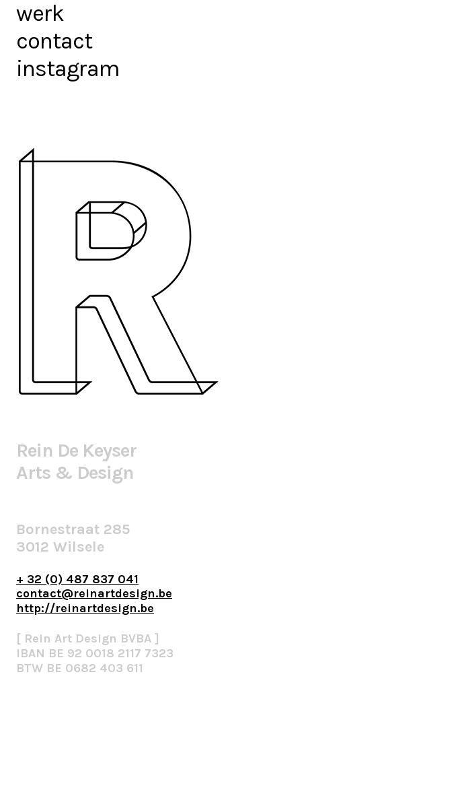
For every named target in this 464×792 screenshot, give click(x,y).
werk (40, 13)
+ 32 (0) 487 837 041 (77, 579)
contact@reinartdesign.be (94, 593)
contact (54, 41)
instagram (68, 68)
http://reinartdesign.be (85, 608)
